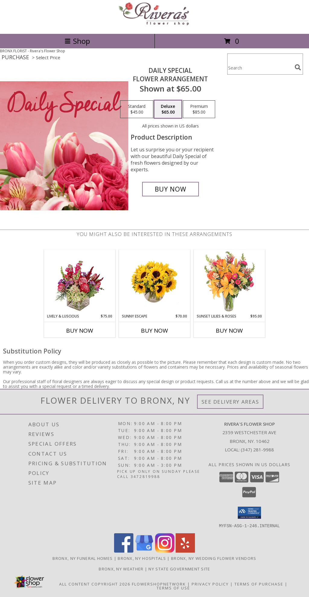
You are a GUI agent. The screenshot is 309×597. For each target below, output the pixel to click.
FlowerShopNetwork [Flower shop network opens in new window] (159, 583)
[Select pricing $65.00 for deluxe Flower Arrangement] (167, 109)
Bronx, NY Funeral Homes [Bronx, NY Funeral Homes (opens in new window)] (83, 558)
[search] (298, 67)
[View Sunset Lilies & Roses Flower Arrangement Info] (229, 281)
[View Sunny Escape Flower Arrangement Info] (154, 281)
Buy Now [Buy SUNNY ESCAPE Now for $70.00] (154, 330)
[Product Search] (260, 67)
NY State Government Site (179, 568)
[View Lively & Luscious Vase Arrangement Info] (80, 281)
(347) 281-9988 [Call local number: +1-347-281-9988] (257, 450)
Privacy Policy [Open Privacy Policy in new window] (210, 583)
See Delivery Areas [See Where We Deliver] (230, 401)
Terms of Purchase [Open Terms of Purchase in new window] (258, 583)
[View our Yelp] (185, 550)
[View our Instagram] (164, 550)
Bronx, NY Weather (121, 568)
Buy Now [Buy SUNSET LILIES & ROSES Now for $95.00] (229, 330)
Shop (77, 41)
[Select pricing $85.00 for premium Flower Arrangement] (199, 109)
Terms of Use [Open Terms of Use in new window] (173, 587)
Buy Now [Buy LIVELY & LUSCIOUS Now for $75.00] (79, 330)
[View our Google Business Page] (144, 550)
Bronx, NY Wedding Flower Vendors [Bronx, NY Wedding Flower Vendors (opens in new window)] (213, 558)
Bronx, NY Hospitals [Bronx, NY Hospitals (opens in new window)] (142, 558)
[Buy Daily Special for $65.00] (170, 189)
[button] (249, 513)
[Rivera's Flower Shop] (154, 25)
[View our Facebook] (123, 550)
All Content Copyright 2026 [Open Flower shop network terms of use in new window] (94, 583)
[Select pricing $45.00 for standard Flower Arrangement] (136, 109)
